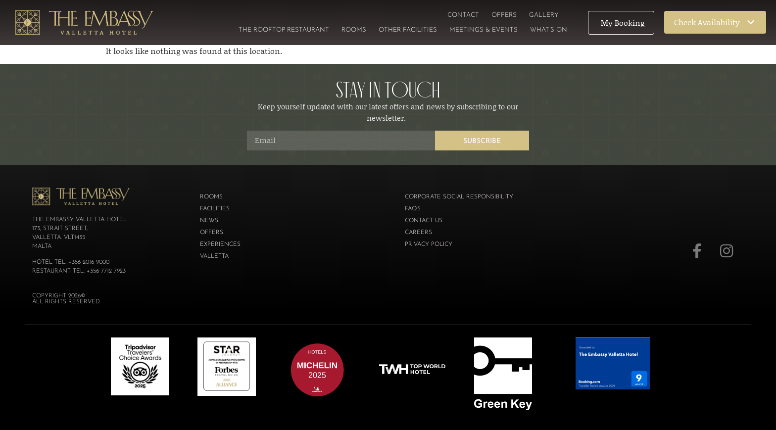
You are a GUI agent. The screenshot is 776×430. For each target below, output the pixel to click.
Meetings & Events (483, 30)
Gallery (544, 15)
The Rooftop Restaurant (284, 30)
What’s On (548, 30)
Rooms (353, 30)
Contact (463, 15)
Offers (504, 15)
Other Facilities (408, 30)
